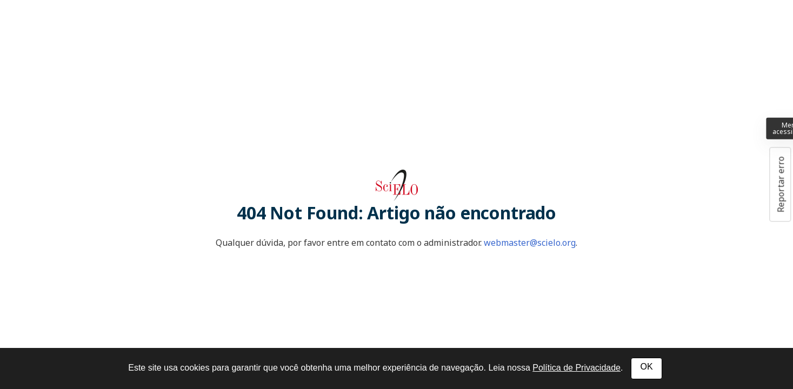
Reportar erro (781, 184)
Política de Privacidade (576, 367)
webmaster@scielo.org (530, 243)
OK (646, 366)
